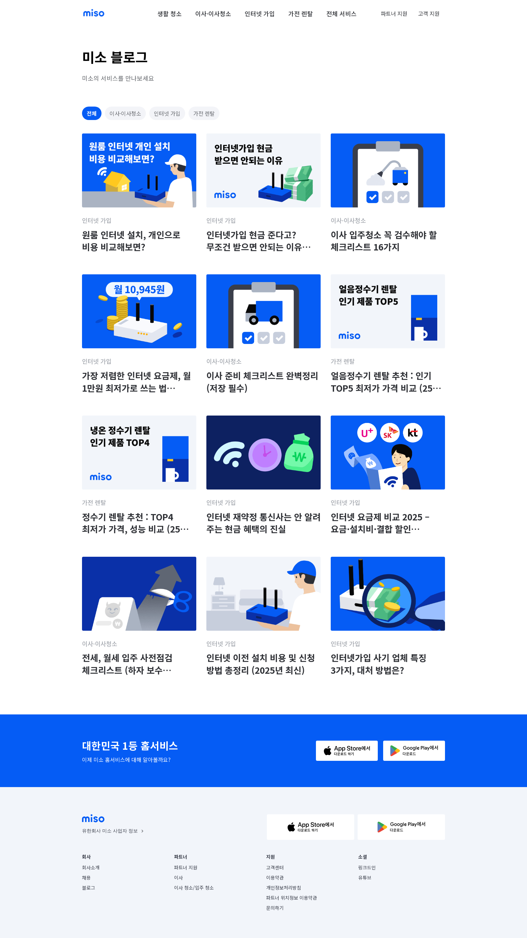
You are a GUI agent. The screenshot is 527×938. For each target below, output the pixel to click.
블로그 (88, 887)
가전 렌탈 (300, 13)
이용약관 (275, 877)
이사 (178, 877)
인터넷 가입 (260, 13)
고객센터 (275, 867)
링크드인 (367, 867)
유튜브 (364, 877)
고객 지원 (429, 13)
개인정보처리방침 (283, 887)
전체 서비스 (341, 13)
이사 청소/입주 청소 (194, 887)
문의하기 (275, 907)
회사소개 (90, 867)
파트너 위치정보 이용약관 (291, 897)
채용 (86, 877)
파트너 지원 (394, 13)
